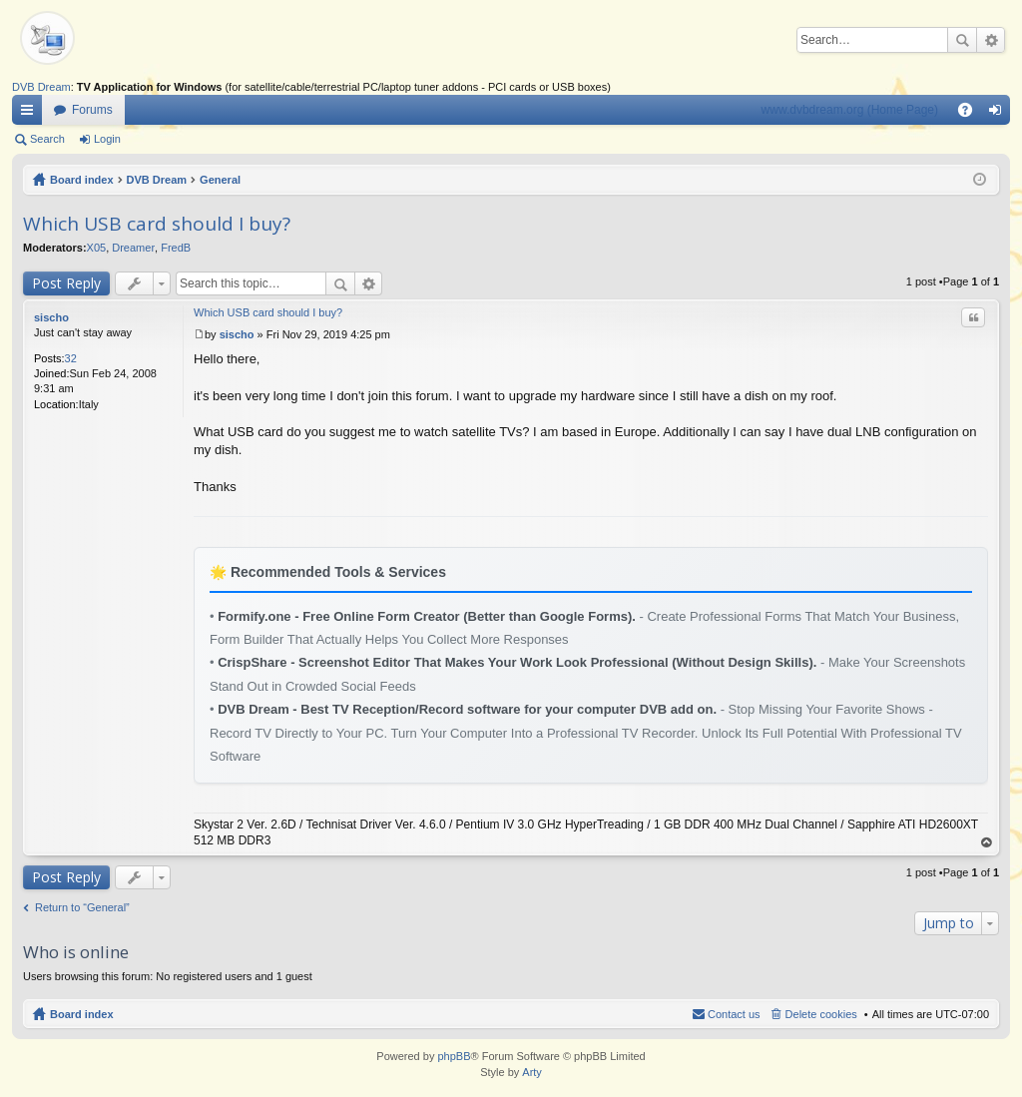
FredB (176, 248)
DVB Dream (41, 87)
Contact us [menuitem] (734, 1014)
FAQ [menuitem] (971, 114)
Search (962, 40)
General (220, 180)
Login (107, 139)
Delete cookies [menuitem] (821, 1014)
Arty (532, 1072)
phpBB (453, 1056)
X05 (97, 248)
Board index (82, 180)
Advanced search (990, 40)
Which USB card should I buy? (156, 224)
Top (987, 842)
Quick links (31, 114)
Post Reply (66, 283)
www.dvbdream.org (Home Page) (850, 110)
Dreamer (133, 248)
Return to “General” (82, 907)
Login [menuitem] (999, 114)
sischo (51, 317)
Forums (92, 110)
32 (71, 358)
